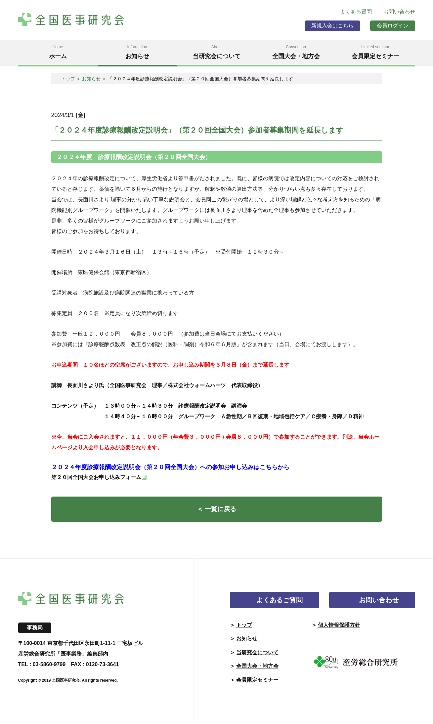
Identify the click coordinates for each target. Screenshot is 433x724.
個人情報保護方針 (339, 629)
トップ (68, 78)
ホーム (58, 52)
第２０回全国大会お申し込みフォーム (96, 477)
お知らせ (137, 52)
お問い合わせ (399, 12)
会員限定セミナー (375, 52)
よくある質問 (356, 12)
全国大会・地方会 (296, 52)
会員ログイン (393, 25)
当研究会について (216, 52)
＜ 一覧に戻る (217, 512)
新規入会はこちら (332, 25)
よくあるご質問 (279, 604)
